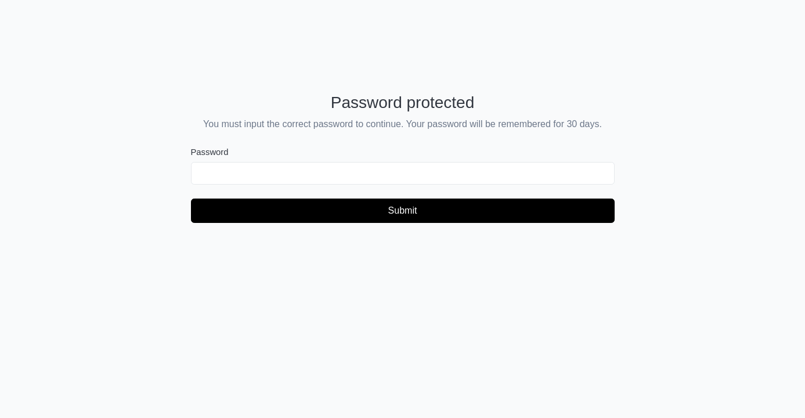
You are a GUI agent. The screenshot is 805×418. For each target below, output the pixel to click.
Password (210, 152)
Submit (402, 210)
